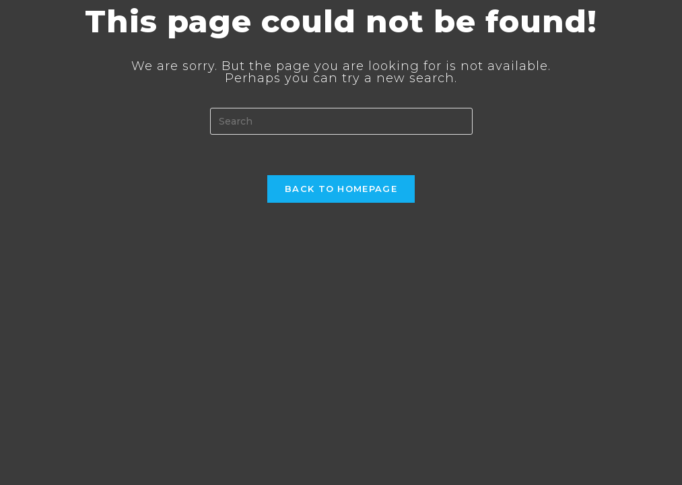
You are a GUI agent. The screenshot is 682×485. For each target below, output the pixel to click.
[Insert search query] (341, 121)
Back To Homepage (341, 188)
